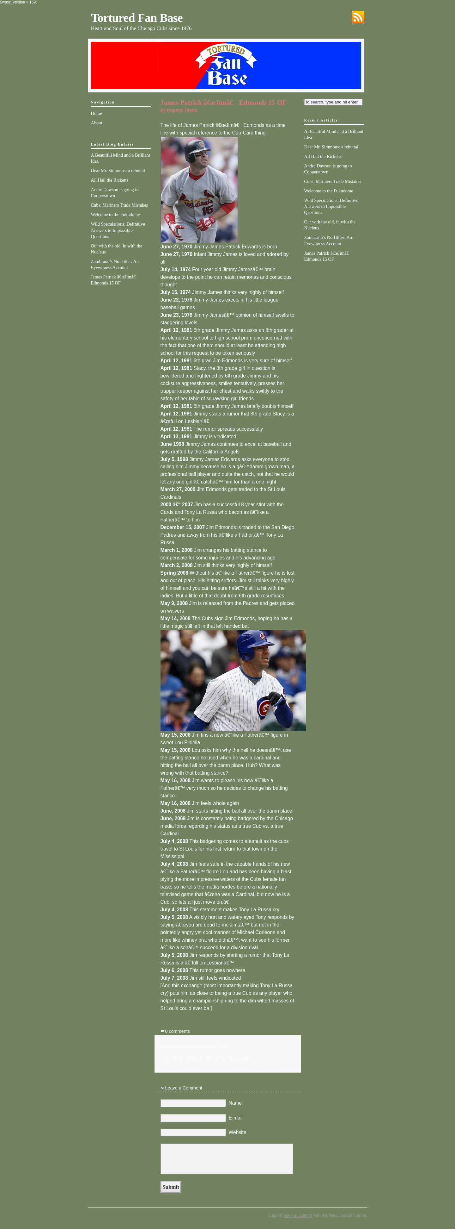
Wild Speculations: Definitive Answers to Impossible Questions (118, 230)
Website (237, 1132)
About (96, 122)
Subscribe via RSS (358, 17)
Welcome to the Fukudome (115, 214)
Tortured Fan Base (137, 17)
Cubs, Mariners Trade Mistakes (119, 205)
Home (96, 113)
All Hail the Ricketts (110, 180)
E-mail (236, 1117)
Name (235, 1103)
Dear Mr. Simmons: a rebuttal (118, 170)
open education (297, 1215)
